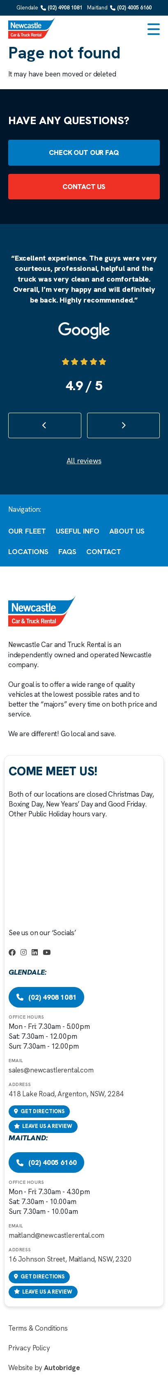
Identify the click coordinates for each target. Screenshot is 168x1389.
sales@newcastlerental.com (51, 1070)
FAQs (67, 551)
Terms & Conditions (38, 1328)
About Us (127, 531)
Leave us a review (43, 1126)
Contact (103, 551)
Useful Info (77, 531)
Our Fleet (27, 531)
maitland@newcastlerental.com (56, 1235)
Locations (28, 551)
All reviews (84, 460)
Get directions (39, 1111)
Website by (44, 1367)
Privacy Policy (29, 1347)
